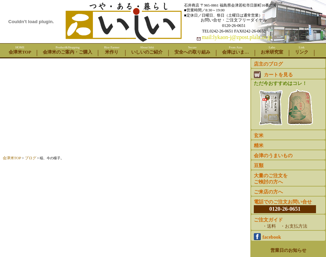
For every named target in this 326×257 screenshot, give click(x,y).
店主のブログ (268, 64)
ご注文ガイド (285, 223)
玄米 (258, 135)
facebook (267, 236)
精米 (258, 145)
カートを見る (273, 74)
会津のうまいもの (273, 155)
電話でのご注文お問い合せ (285, 206)
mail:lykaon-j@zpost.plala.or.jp (237, 37)
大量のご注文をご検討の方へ (271, 178)
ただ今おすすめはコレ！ (286, 104)
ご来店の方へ (268, 191)
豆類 (258, 165)
